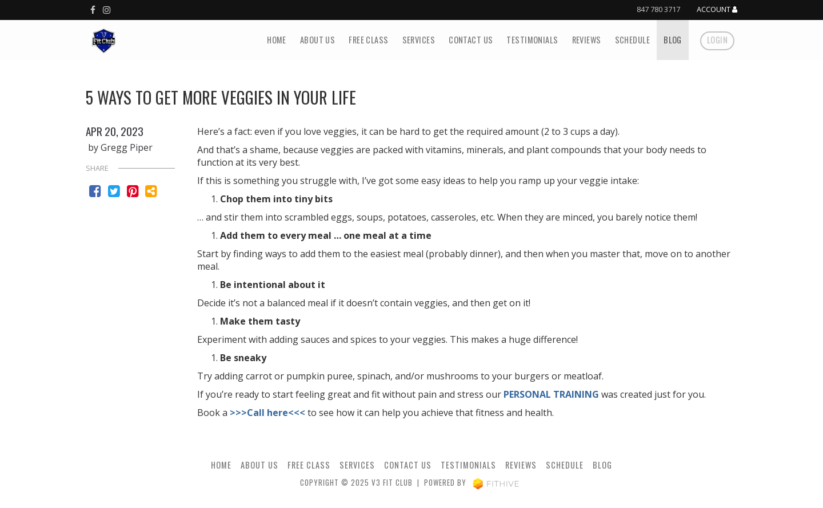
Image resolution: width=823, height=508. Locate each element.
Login (717, 40)
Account (717, 10)
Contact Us (471, 40)
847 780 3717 (658, 9)
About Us (317, 40)
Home (276, 40)
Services (418, 40)
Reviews (586, 40)
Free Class (368, 40)
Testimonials (532, 40)
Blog (673, 40)
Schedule (632, 40)
